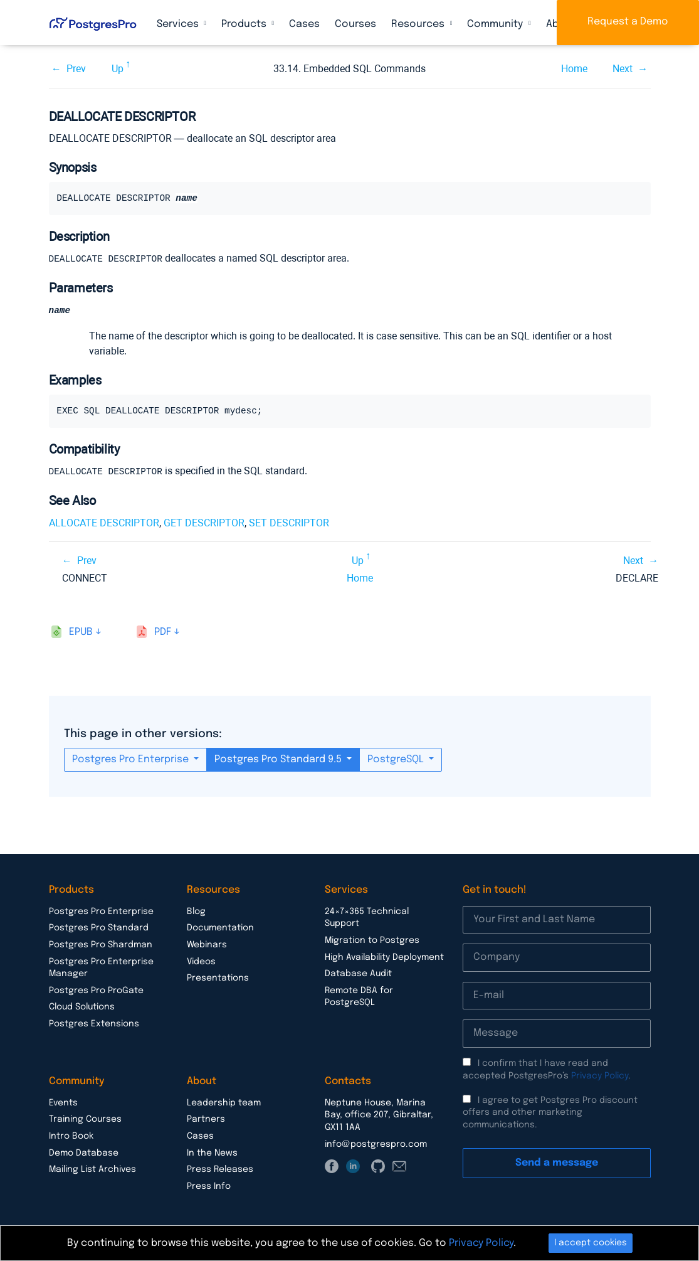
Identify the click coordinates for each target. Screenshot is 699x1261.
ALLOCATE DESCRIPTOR (104, 522)
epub (81, 631)
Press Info (209, 1185)
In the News (212, 1152)
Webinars (207, 944)
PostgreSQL (396, 758)
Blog (196, 911)
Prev (76, 69)
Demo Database (83, 1152)
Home (574, 69)
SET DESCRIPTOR (289, 522)
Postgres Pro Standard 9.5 (279, 758)
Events (63, 1102)
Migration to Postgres (372, 939)
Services (179, 24)
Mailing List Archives (92, 1168)
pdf (162, 631)
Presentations (218, 977)
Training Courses (85, 1118)
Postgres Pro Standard (99, 927)
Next (622, 69)
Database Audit (358, 973)
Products (245, 24)
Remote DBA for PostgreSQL (359, 996)
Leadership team (224, 1102)
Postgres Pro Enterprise (131, 758)
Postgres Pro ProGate (96, 990)
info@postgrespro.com (376, 1143)
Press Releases (220, 1168)
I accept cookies (590, 1242)
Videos (201, 961)
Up (118, 69)
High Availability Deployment (384, 956)
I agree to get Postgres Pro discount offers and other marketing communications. (550, 1112)
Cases (304, 24)
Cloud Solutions (82, 1006)
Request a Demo (627, 21)
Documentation (220, 927)
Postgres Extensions (94, 1023)
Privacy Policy (599, 1075)
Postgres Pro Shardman (100, 944)
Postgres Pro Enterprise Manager (101, 967)
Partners (206, 1118)
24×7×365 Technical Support (367, 917)
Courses (355, 24)
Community (496, 24)
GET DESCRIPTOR (204, 522)
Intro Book (71, 1135)
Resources (419, 24)
